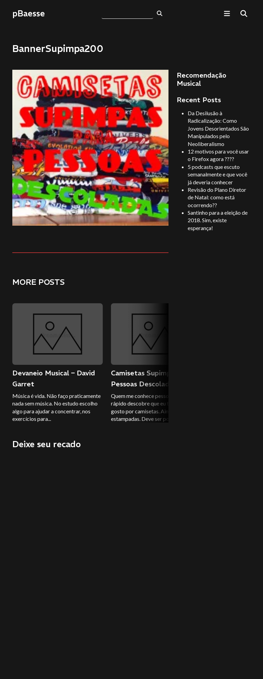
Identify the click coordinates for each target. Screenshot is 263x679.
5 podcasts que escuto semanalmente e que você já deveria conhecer (217, 174)
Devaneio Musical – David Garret (53, 378)
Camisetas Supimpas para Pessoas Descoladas (152, 378)
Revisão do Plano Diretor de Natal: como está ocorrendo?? (217, 197)
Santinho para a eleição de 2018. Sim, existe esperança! (218, 220)
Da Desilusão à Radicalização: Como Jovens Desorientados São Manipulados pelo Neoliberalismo (218, 128)
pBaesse (28, 13)
